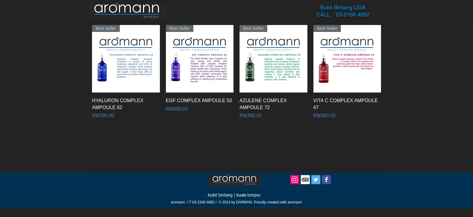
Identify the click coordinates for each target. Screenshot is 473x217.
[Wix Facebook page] (326, 179)
